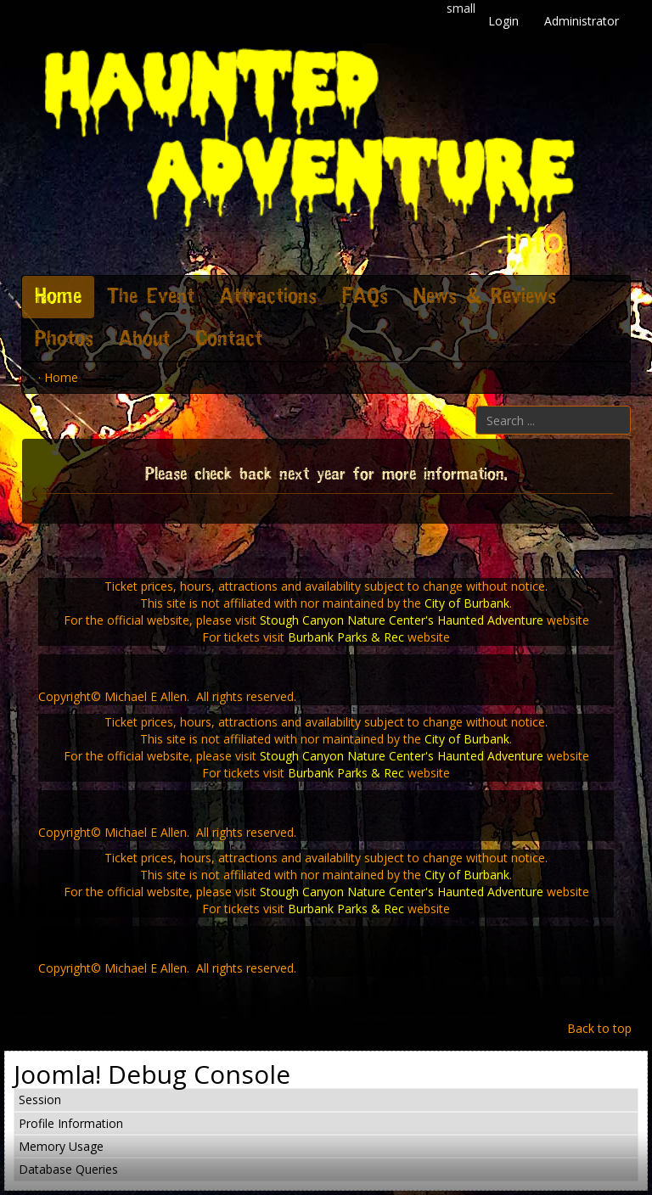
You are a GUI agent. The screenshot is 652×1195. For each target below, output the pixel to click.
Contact (228, 339)
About (144, 339)
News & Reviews (484, 297)
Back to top (599, 1028)
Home (58, 297)
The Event (150, 297)
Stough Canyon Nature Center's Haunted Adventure (401, 620)
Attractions (268, 297)
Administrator (581, 21)
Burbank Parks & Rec (346, 637)
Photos (64, 339)
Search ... (475, 406)
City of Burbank (466, 603)
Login (503, 21)
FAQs (365, 297)
